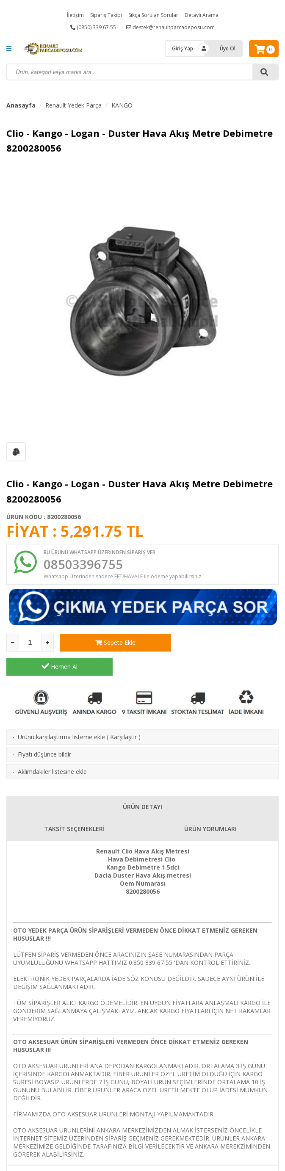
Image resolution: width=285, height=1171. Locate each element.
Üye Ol (227, 48)
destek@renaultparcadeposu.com (170, 27)
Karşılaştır (123, 713)
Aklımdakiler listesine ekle (52, 748)
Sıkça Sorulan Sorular (153, 15)
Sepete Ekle (113, 643)
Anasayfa (21, 105)
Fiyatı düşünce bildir (44, 730)
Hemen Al (225, 642)
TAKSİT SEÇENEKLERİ (74, 805)
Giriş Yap (182, 48)
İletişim (75, 15)
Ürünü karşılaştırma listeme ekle (61, 713)
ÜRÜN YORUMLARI (210, 805)
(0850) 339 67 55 (93, 27)
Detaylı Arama (202, 15)
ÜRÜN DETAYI (142, 783)
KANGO (122, 105)
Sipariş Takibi (106, 15)
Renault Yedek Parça (73, 105)
